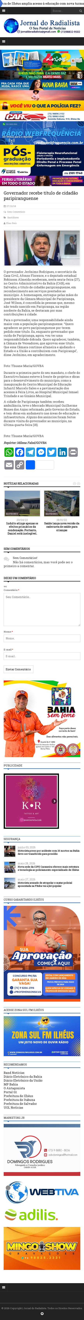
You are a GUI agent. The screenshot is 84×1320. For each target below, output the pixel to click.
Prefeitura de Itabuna (19, 1100)
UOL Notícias (13, 1107)
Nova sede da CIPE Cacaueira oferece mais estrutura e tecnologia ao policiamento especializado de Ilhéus (48, 868)
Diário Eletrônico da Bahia (23, 1076)
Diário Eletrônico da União (23, 1080)
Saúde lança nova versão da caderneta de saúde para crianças (61, 527)
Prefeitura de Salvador (20, 1104)
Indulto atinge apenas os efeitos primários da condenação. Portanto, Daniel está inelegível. (22, 528)
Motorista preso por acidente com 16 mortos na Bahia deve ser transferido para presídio (48, 852)
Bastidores (13, 217)
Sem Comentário (16, 211)
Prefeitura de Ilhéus (18, 1096)
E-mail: (8, 649)
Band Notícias (14, 1073)
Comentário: (11, 590)
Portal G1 (10, 1092)
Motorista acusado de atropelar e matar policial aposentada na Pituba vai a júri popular (45, 884)
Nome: (8, 631)
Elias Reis (11, 223)
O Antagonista (14, 1088)
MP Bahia (11, 1084)
